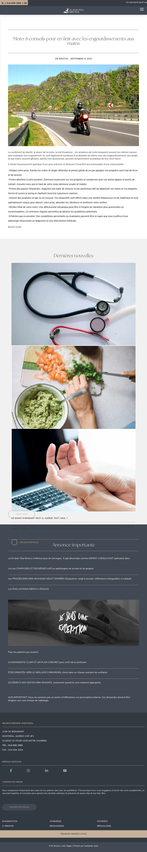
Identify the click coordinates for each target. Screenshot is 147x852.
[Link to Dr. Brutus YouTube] (65, 770)
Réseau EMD (104, 826)
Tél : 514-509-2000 (12, 745)
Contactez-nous (19, 807)
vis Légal (67, 846)
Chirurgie (56, 821)
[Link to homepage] (73, 10)
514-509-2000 (14, 3)
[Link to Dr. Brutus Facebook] (11, 770)
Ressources (57, 826)
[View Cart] (2, 3)
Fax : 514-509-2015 (12, 750)
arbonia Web (91, 846)
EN (25, 3)
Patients (102, 821)
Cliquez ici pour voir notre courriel (24, 740)
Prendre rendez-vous (73, 834)
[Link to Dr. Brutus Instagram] (28, 770)
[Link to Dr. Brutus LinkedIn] (46, 770)
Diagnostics (9, 821)
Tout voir (22, 514)
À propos (8, 826)
